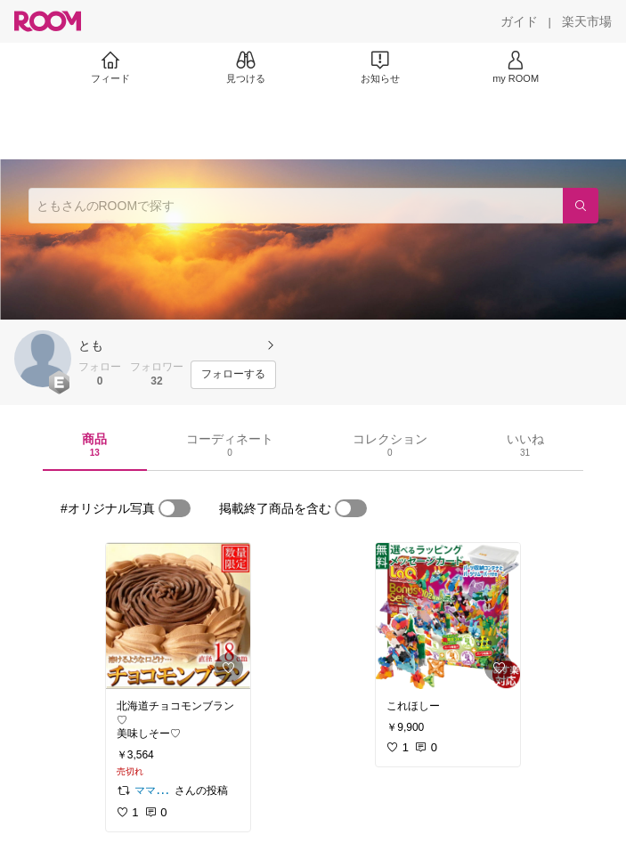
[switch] (175, 508)
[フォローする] (233, 375)
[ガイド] (519, 21)
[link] (178, 616)
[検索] (580, 205)
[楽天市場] (587, 21)
